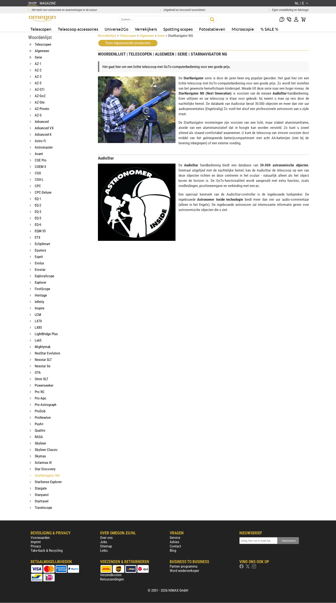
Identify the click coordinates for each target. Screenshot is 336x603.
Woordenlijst (107, 35)
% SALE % (269, 29)
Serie (161, 35)
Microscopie (243, 29)
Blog (173, 550)
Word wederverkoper (184, 570)
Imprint (36, 542)
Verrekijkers (146, 29)
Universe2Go (116, 29)
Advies (174, 542)
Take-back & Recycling (47, 550)
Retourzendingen (112, 579)
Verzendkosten (111, 575)
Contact (175, 546)
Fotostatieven (212, 29)
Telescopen (40, 29)
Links (104, 550)
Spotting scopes (178, 29)
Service (175, 537)
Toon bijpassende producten (128, 43)
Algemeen (147, 35)
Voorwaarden (40, 537)
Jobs (103, 542)
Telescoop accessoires (78, 29)
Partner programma (183, 566)
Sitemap (106, 546)
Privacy (36, 546)
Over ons (106, 537)
